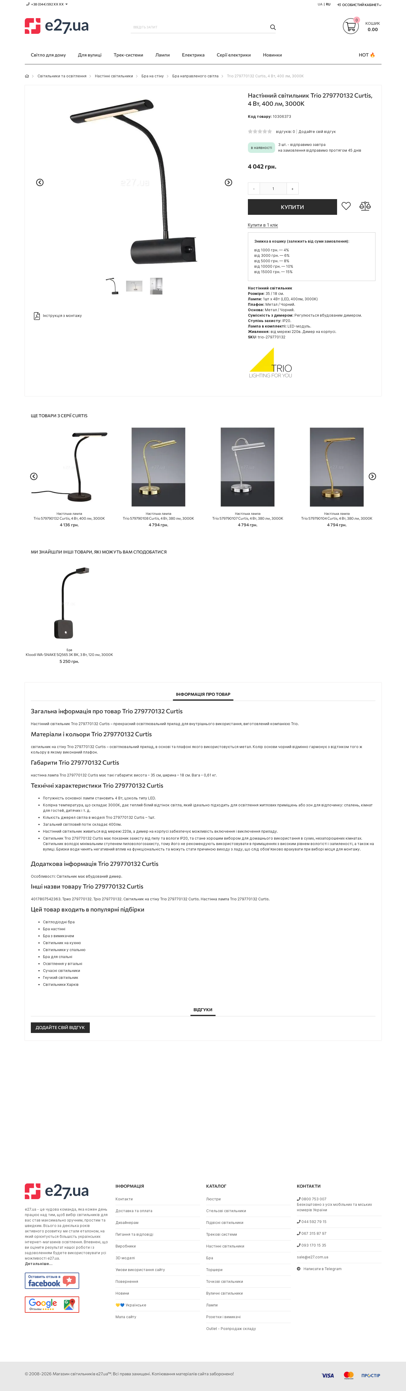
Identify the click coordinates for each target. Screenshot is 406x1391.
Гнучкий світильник (60, 977)
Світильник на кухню (62, 943)
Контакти (124, 1199)
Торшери (214, 1269)
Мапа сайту (125, 1317)
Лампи (212, 1305)
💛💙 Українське (130, 1305)
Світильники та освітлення (61, 76)
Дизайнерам (126, 1222)
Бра (209, 1258)
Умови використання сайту (140, 1269)
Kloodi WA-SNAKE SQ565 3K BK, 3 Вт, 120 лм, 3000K (69, 652)
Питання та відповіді (134, 1234)
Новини (122, 1293)
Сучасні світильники (61, 970)
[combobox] (203, 27)
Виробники (125, 1246)
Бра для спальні (57, 956)
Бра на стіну (152, 76)
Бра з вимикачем (58, 936)
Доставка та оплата (133, 1211)
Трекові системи (221, 1234)
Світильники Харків (61, 984)
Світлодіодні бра (59, 922)
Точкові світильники (224, 1281)
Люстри (213, 1199)
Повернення (126, 1281)
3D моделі (125, 1258)
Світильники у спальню (64, 949)
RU (328, 4)
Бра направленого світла (195, 76)
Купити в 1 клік (263, 225)
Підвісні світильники (224, 1222)
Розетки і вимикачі (223, 1317)
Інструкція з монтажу (58, 316)
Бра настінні (54, 929)
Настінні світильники (114, 76)
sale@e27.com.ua (312, 1257)
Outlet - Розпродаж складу (231, 1328)
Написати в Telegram (319, 1269)
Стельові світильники (226, 1211)
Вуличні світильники (224, 1293)
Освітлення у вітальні (62, 963)
